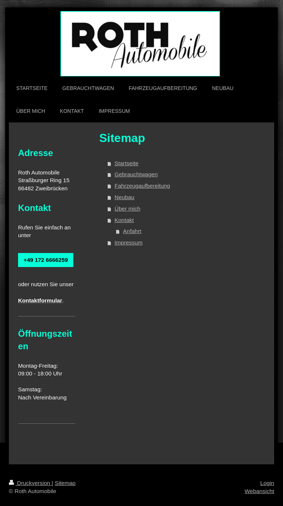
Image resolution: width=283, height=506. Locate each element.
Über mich (127, 208)
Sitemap (65, 483)
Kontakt (124, 220)
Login (267, 483)
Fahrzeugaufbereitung (142, 186)
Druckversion (30, 483)
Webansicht (259, 491)
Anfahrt (132, 231)
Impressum (129, 242)
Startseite (127, 163)
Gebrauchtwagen (136, 174)
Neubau (124, 197)
